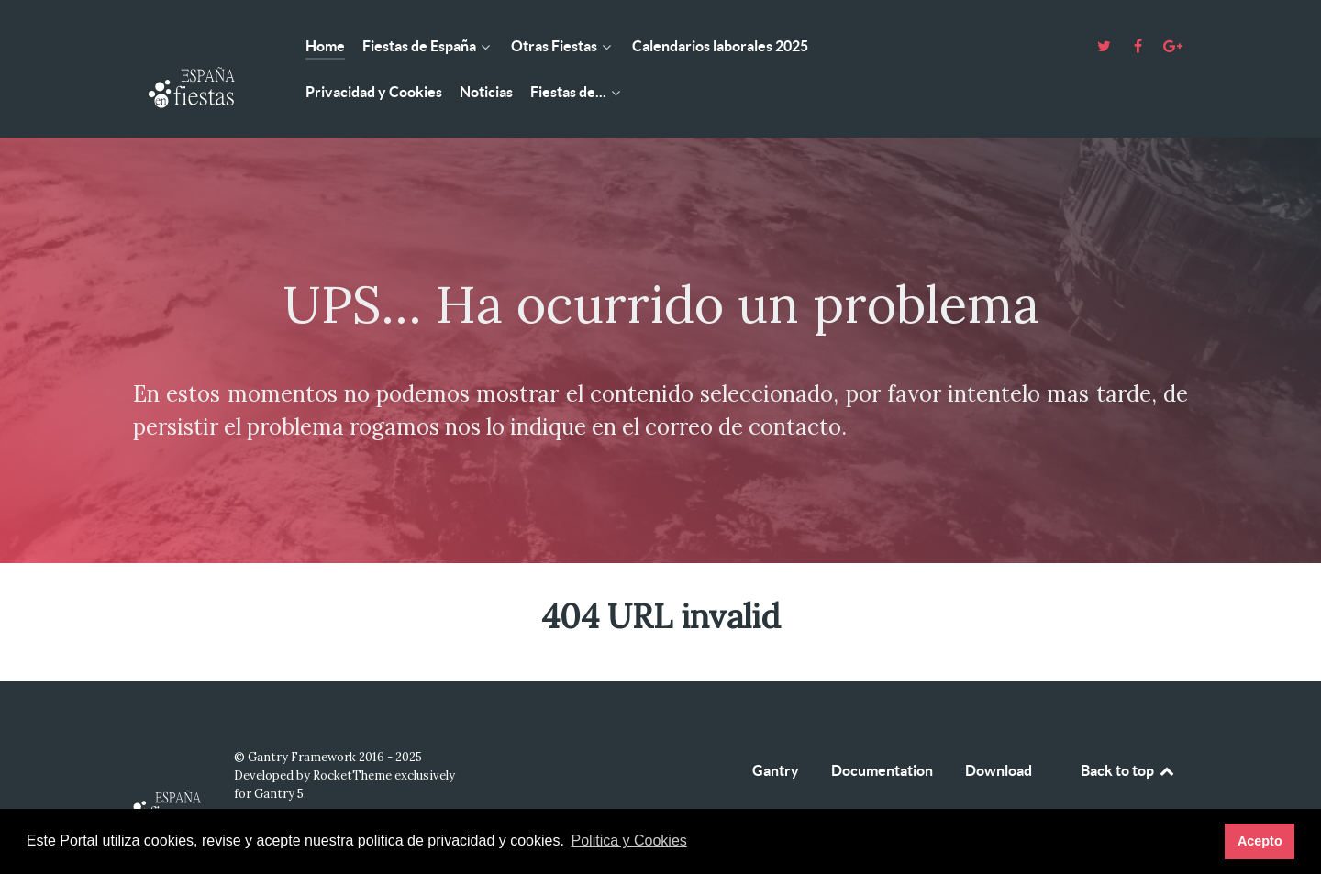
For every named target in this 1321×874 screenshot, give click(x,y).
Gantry (775, 770)
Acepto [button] (1260, 841)
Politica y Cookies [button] (629, 840)
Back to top (1128, 770)
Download (998, 770)
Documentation (882, 770)
